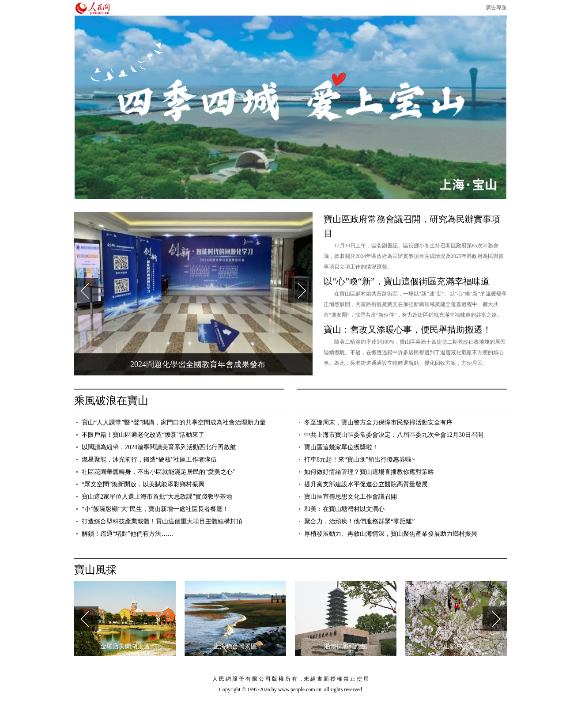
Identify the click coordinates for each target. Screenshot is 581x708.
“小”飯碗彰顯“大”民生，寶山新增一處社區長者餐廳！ (155, 509)
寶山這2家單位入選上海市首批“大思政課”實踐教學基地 (157, 496)
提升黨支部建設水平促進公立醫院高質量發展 (366, 484)
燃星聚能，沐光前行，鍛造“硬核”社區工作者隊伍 (149, 459)
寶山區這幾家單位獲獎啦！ (341, 447)
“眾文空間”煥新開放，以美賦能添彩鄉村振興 (143, 484)
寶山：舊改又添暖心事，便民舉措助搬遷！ (407, 329)
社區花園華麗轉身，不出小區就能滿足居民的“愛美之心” (158, 472)
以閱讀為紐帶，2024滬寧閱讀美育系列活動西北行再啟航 (159, 447)
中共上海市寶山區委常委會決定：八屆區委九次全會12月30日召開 (393, 435)
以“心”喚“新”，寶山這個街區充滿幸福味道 (407, 281)
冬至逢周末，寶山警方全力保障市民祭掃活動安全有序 (378, 422)
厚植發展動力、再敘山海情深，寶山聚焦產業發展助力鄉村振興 (390, 533)
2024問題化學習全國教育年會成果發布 (197, 364)
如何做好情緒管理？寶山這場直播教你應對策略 (369, 472)
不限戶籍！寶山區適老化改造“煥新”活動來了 (143, 435)
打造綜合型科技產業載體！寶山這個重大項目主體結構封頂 (162, 521)
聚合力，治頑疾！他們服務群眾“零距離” (359, 521)
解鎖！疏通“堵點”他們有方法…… (128, 533)
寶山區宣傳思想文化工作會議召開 (350, 496)
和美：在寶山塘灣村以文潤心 (344, 509)
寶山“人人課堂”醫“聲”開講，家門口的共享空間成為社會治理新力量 (174, 422)
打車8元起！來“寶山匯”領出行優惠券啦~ (359, 459)
